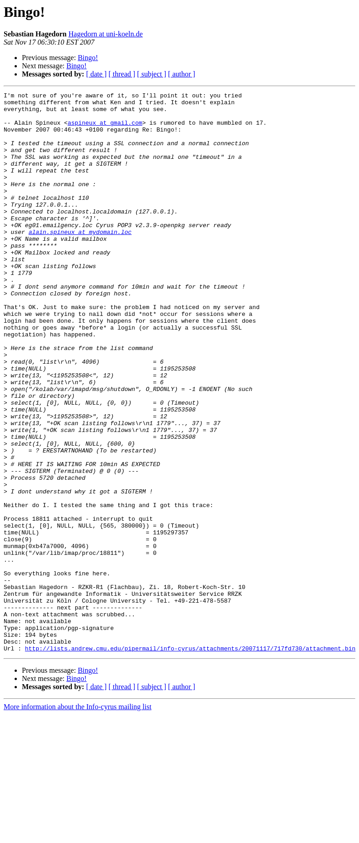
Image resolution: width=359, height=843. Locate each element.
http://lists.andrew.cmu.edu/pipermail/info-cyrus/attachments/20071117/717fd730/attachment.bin (190, 760)
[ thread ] (121, 74)
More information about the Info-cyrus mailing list (77, 819)
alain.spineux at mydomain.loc (80, 260)
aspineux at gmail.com (104, 129)
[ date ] (96, 74)
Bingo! (88, 57)
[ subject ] (151, 74)
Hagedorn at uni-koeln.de (105, 34)
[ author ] (181, 74)
